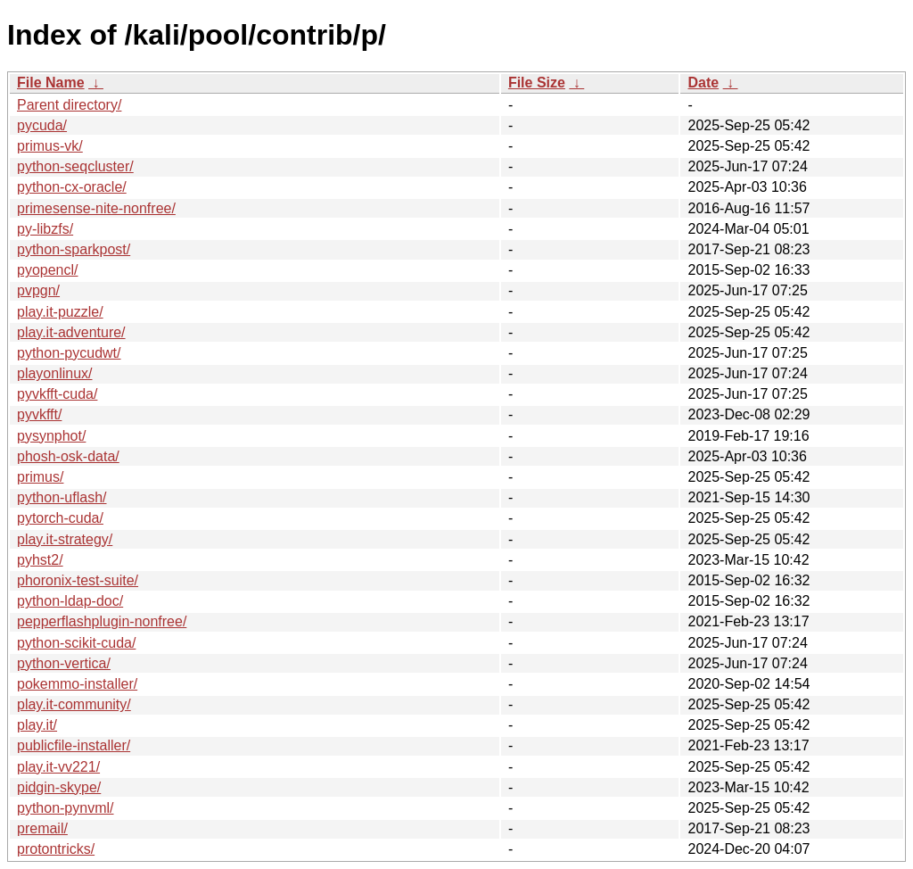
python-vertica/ (64, 663)
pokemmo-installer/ (77, 683)
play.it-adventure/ (71, 332)
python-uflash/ (62, 497)
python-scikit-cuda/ (76, 642)
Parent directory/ (69, 104)
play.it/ (37, 724)
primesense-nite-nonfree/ (96, 208)
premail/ (42, 828)
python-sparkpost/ (73, 249)
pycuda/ (42, 125)
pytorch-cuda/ (60, 518)
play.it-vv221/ (58, 766)
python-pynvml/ (65, 807)
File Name (51, 82)
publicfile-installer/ (73, 745)
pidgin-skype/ (59, 787)
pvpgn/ (38, 290)
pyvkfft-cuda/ (57, 393)
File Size (536, 82)
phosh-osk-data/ (68, 456)
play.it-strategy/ (64, 539)
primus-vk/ (50, 145)
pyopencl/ (47, 269)
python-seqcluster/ (75, 166)
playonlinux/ (55, 373)
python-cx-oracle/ (72, 186)
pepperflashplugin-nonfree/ (101, 621)
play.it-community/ (74, 704)
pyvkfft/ (39, 414)
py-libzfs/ (45, 228)
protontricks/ (56, 849)
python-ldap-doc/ (70, 600)
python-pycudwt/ (69, 352)
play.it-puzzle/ (60, 311)
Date (703, 82)
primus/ (40, 476)
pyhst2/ (40, 559)
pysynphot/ (51, 435)
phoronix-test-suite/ (77, 580)
